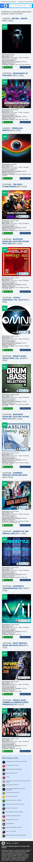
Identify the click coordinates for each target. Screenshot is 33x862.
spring (10, 289)
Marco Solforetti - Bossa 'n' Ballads (14, 811)
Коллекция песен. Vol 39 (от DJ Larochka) (16, 761)
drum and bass (26, 64)
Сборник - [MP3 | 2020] (15, 241)
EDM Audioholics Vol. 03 (12, 773)
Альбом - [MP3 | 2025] (13, 129)
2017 (16, 748)
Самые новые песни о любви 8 (14, 800)
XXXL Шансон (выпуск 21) (12, 784)
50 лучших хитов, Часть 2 (12, 819)
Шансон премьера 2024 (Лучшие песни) (16, 835)
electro (26, 119)
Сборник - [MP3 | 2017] (15, 702)
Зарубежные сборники (8, 113)
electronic (24, 174)
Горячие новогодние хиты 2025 (14, 827)
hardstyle (17, 577)
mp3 (20, 64)
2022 (28, 230)
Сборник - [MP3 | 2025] (15, 74)
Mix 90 (7, 777)
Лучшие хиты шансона (11, 808)
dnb (23, 119)
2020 (6, 289)
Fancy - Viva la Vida (11, 831)
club (19, 522)
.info (12, 843)
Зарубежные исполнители (9, 59)
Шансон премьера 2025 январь (14, 769)
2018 (20, 634)
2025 (16, 64)
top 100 (4, 522)
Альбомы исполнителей (25, 1)
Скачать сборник (8, 122)
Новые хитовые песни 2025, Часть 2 (15, 804)
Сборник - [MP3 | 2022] (14, 185)
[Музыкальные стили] (2, 6)
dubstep (26, 287)
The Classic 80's (10, 823)
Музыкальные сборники (8, 1)
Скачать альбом (8, 67)
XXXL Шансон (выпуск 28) (12, 792)
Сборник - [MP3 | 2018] (15, 588)
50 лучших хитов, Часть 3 (12, 765)
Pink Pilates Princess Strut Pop (13, 815)
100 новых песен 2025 (11, 796)
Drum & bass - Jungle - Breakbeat (19, 57)
